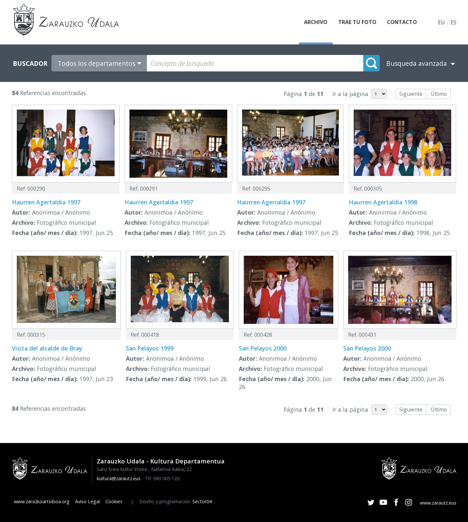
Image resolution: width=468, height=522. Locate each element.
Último (439, 93)
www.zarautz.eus (438, 503)
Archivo (315, 22)
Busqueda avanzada (416, 63)
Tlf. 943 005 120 (162, 478)
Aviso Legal (87, 501)
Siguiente (411, 93)
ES (453, 22)
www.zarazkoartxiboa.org (41, 501)
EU (441, 22)
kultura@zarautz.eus (119, 478)
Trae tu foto (356, 22)
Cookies (114, 501)
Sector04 (202, 501)
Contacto (401, 22)
